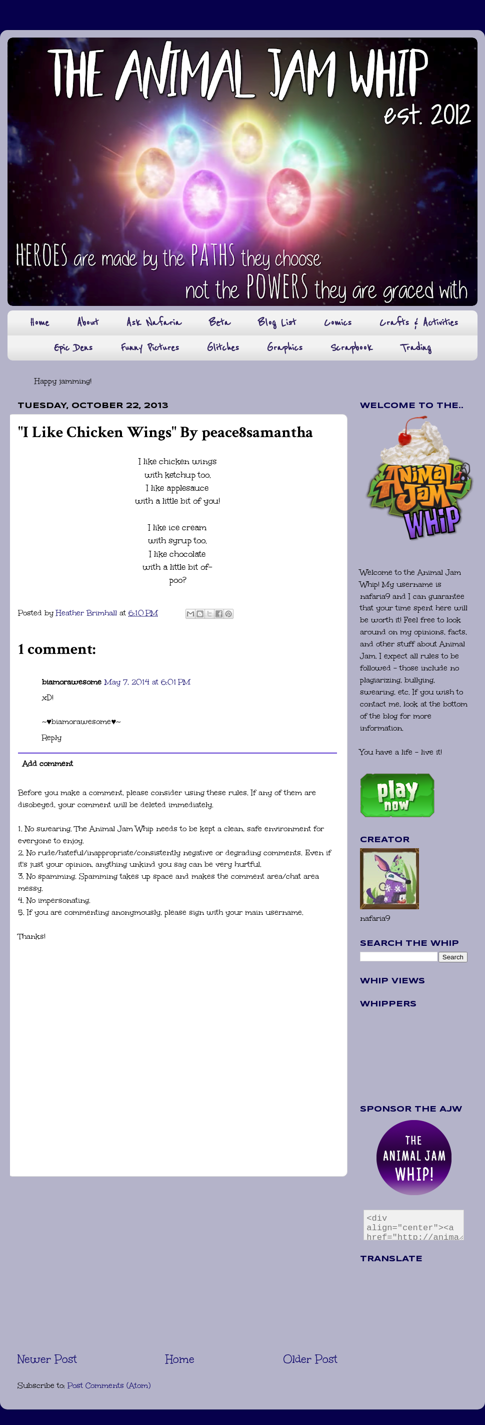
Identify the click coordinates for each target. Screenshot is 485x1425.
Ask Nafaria (153, 322)
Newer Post (47, 1359)
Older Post (310, 1359)
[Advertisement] (178, 1264)
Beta (219, 322)
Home (39, 322)
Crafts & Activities (419, 322)
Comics (338, 322)
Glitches (223, 347)
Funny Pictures (149, 347)
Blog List (277, 322)
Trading (415, 347)
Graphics (284, 347)
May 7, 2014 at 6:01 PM (147, 682)
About (87, 322)
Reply (52, 738)
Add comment (47, 764)
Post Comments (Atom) (109, 1385)
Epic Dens (73, 347)
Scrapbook (351, 347)
